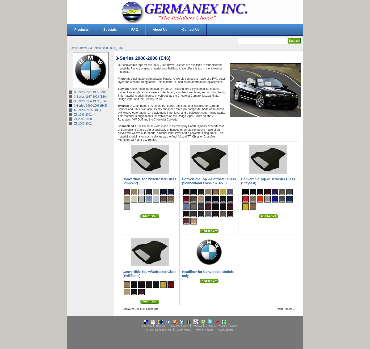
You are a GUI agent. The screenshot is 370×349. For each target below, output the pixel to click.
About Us (160, 29)
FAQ (134, 29)
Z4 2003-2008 (83, 119)
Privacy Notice (225, 329)
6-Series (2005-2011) (87, 110)
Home (73, 48)
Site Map (147, 325)
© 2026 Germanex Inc (159, 329)
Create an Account (216, 325)
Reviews (197, 325)
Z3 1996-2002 (83, 114)
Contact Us (191, 29)
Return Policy (183, 329)
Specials (110, 29)
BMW (83, 48)
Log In (234, 325)
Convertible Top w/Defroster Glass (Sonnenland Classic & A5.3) (209, 181)
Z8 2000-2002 (83, 123)
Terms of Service (204, 329)
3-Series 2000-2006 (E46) (106, 48)
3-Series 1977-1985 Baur (90, 92)
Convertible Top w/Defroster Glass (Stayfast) (268, 181)
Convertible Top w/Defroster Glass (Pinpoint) (149, 181)
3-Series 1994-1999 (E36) (90, 101)
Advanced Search (179, 325)
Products (81, 29)
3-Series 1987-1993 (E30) (90, 96)
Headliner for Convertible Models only (208, 274)
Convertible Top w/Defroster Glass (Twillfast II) (149, 274)
